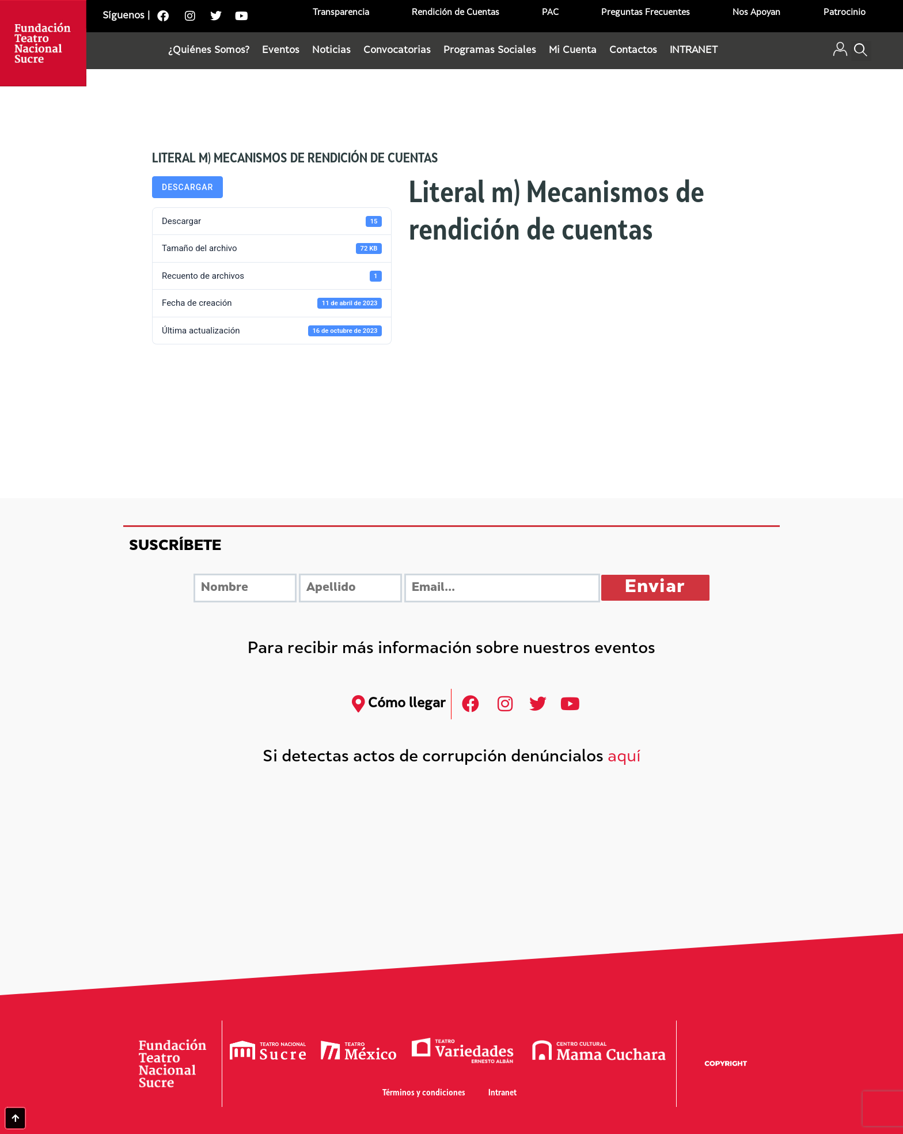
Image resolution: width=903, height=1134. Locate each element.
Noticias (331, 50)
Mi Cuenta (573, 50)
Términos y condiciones (423, 1093)
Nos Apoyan (756, 13)
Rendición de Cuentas (455, 13)
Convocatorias (397, 50)
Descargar (187, 187)
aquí (624, 757)
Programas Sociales (489, 50)
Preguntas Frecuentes (645, 13)
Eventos (280, 50)
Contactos (633, 50)
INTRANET (694, 50)
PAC (550, 13)
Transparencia (341, 13)
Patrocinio (845, 13)
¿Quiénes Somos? (208, 50)
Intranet (502, 1093)
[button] (861, 51)
